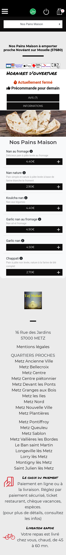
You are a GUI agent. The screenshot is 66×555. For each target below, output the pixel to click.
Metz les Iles (34, 396)
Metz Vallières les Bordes (34, 439)
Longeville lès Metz (33, 450)
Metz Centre (34, 372)
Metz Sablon (34, 433)
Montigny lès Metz (34, 462)
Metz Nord (34, 401)
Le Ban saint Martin (34, 445)
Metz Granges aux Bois (34, 390)
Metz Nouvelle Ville (33, 407)
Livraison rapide (40, 527)
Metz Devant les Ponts (34, 384)
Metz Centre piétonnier (33, 378)
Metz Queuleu (34, 427)
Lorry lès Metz (33, 456)
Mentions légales (33, 346)
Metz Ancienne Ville (34, 361)
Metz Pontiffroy (34, 422)
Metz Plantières (34, 413)
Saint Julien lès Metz (34, 468)
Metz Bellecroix (34, 367)
